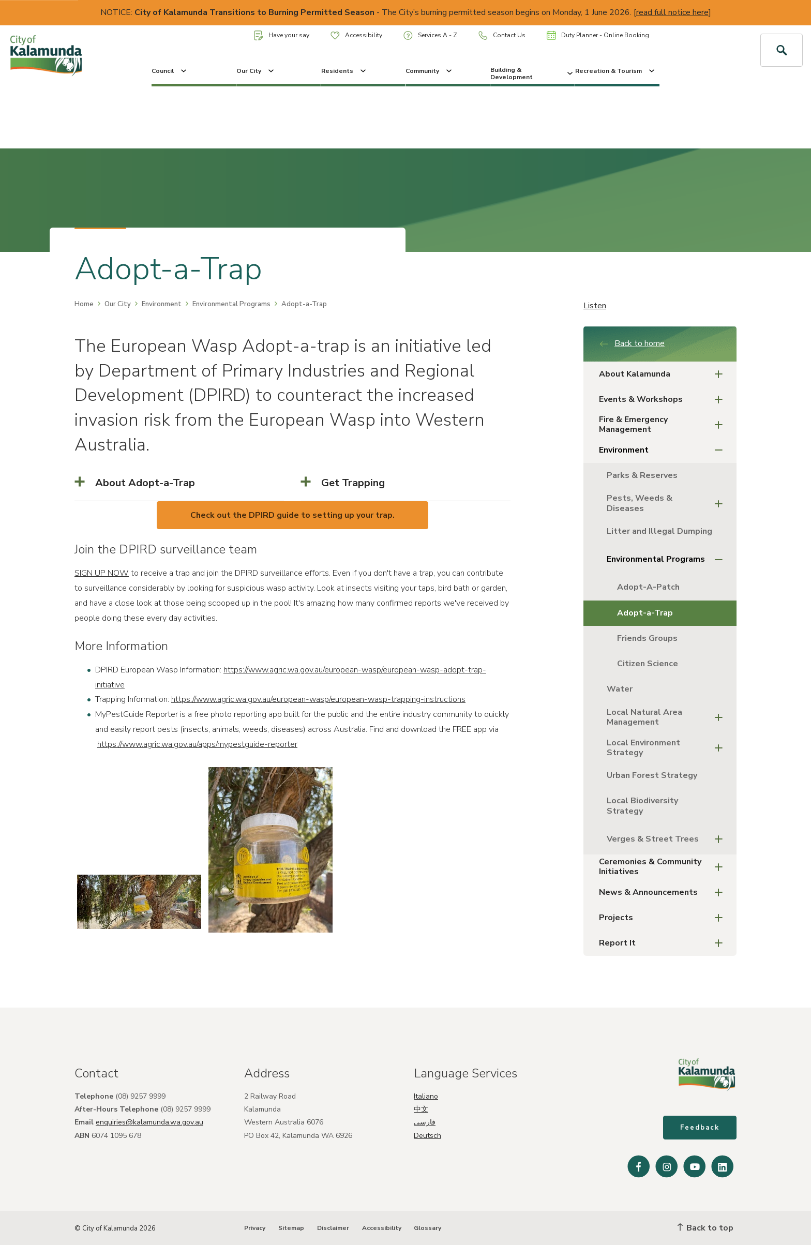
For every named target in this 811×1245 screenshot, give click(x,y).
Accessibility (356, 35)
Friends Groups (647, 638)
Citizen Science (647, 663)
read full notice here (672, 12)
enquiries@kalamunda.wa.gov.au (149, 1122)
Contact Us (501, 35)
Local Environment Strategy (668, 747)
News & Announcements (664, 892)
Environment (162, 304)
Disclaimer (333, 1228)
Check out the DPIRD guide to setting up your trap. (292, 515)
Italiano (426, 1096)
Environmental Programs (231, 304)
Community (430, 71)
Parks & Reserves (642, 475)
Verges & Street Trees (668, 839)
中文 (421, 1109)
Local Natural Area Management (668, 717)
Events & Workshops (664, 399)
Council (170, 71)
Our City (256, 71)
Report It (664, 943)
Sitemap (291, 1228)
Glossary (427, 1228)
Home (84, 304)
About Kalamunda (664, 374)
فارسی (424, 1122)
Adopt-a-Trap (645, 613)
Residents (344, 71)
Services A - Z (430, 35)
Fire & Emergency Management (664, 424)
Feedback (699, 1127)
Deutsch (427, 1136)
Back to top (705, 1228)
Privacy (254, 1228)
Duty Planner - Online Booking (598, 35)
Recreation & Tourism (615, 71)
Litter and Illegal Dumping (659, 531)
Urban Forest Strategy (652, 775)
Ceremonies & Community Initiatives (664, 866)
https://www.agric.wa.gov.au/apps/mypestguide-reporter (197, 744)
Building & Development (532, 73)
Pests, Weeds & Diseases (668, 503)
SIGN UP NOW (101, 573)
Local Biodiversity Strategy (642, 805)
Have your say (281, 35)
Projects (664, 918)
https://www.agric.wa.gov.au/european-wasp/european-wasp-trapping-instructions (318, 699)
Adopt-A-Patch (648, 587)
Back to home (632, 343)
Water (620, 689)
